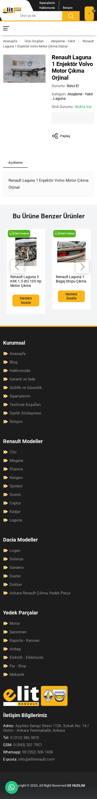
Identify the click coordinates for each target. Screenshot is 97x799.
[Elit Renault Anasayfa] (12, 10)
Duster (15, 576)
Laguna (59, 98)
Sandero (17, 567)
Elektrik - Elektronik (26, 657)
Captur (15, 503)
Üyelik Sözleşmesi (25, 413)
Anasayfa (10, 41)
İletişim (68, 8)
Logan (15, 550)
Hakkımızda (47, 8)
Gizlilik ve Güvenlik (26, 387)
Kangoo (16, 477)
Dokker (16, 584)
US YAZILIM (76, 785)
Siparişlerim (47, 3)
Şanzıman (18, 632)
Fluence (16, 469)
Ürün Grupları (34, 41)
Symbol (16, 486)
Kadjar (15, 511)
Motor (15, 623)
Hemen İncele (26, 300)
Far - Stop (18, 666)
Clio (13, 452)
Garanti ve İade (22, 379)
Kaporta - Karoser (25, 640)
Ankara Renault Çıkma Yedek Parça (40, 593)
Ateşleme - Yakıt (63, 41)
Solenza (16, 559)
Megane (16, 460)
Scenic (15, 494)
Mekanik (17, 674)
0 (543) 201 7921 (22, 745)
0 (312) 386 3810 (21, 737)
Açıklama (15, 162)
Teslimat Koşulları (25, 404)
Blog (13, 362)
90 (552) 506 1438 (28, 752)
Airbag (15, 649)
